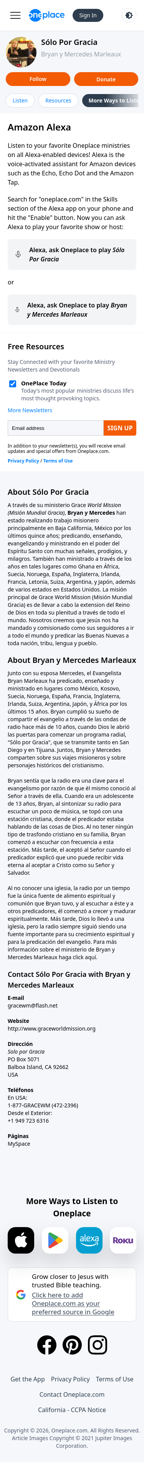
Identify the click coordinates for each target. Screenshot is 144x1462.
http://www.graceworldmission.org (52, 1028)
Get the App (27, 1379)
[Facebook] (46, 1345)
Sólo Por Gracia (69, 42)
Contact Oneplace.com (72, 1394)
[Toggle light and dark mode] (129, 15)
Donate (106, 79)
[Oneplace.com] (47, 15)
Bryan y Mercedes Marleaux (81, 54)
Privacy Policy (70, 1379)
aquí (90, 957)
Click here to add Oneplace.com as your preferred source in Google (73, 1303)
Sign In (88, 15)
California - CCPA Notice (72, 1410)
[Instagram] (97, 1345)
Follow (38, 79)
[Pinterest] (72, 1345)
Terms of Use (115, 1379)
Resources (58, 100)
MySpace (19, 1143)
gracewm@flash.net (33, 1005)
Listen (20, 100)
